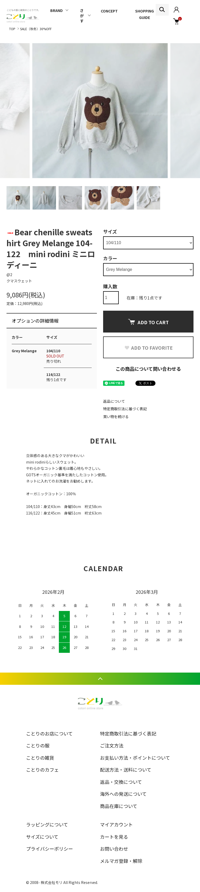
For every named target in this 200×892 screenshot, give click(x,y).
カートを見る (114, 836)
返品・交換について (121, 781)
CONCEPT (109, 11)
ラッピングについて (47, 824)
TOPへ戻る (100, 679)
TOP (12, 29)
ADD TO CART (148, 322)
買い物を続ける (116, 416)
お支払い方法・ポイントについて (135, 757)
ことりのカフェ (42, 769)
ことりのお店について (49, 733)
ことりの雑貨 (40, 757)
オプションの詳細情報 (35, 320)
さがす (82, 15)
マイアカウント (116, 824)
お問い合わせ (114, 848)
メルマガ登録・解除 (121, 860)
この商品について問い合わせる (148, 368)
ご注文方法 (111, 745)
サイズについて (42, 836)
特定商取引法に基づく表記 (125, 408)
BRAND (56, 10)
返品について (114, 401)
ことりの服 (37, 745)
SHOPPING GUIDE (144, 14)
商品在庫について (118, 806)
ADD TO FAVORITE (148, 347)
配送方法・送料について (125, 769)
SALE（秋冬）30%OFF (36, 29)
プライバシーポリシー (49, 848)
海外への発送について (123, 793)
